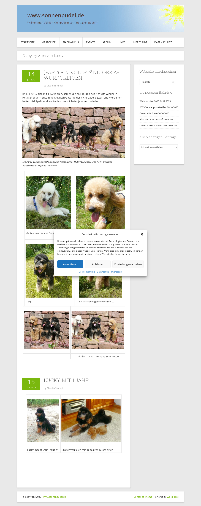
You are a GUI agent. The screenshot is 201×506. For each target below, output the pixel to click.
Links (121, 42)
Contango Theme (143, 496)
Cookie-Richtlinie (87, 271)
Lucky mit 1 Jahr (66, 380)
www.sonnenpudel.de (54, 496)
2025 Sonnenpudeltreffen (153, 107)
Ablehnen (98, 264)
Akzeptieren (70, 264)
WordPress (172, 496)
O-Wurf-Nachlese (148, 113)
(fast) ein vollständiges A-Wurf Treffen (82, 75)
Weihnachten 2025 (149, 101)
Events (90, 42)
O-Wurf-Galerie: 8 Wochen (153, 125)
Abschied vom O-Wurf (151, 119)
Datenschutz (103, 271)
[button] (142, 234)
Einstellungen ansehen (128, 264)
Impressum (116, 271)
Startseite (28, 42)
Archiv (106, 42)
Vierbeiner (49, 42)
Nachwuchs (71, 42)
